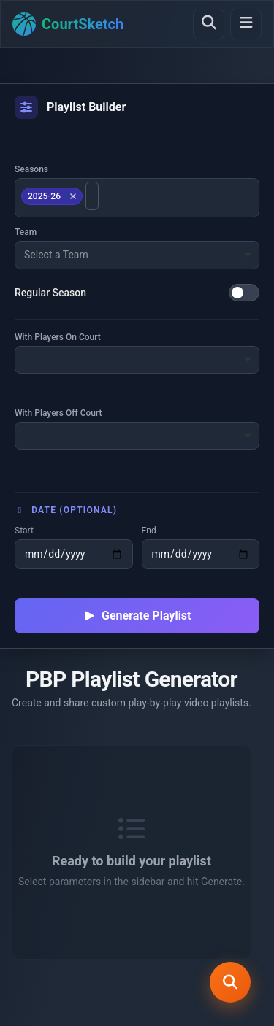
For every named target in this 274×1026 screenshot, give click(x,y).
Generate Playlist (137, 615)
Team (26, 232)
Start (24, 530)
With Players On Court (58, 337)
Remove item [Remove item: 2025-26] (72, 196)
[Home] (67, 24)
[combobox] (137, 197)
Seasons (31, 169)
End (149, 530)
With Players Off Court (58, 413)
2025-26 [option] (50, 196)
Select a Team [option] (56, 255)
